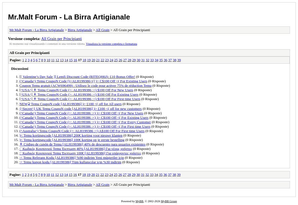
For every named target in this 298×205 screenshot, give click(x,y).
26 (120, 60)
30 (138, 60)
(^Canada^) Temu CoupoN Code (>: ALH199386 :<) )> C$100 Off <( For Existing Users (83, 117)
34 (156, 60)
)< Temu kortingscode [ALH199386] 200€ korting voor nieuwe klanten (71, 135)
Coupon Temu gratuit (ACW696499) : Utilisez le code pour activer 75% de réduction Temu (85, 85)
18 (84, 60)
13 (62, 60)
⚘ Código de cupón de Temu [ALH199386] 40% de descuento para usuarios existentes (82, 144)
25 (116, 60)
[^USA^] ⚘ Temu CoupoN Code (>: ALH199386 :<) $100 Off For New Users (76, 90)
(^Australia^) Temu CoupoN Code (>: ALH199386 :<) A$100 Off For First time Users (82, 131)
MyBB (139, 201)
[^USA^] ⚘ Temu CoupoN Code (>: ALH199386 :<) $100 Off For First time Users (79, 99)
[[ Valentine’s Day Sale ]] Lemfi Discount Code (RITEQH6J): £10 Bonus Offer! (77, 77)
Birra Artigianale (80, 30)
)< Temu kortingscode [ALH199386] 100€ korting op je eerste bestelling (71, 140)
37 (170, 60)
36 (165, 60)
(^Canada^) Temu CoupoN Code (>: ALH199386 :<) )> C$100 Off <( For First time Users (84, 126)
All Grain (102, 30)
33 (152, 60)
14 (66, 60)
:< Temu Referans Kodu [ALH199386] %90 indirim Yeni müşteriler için (71, 157)
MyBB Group (169, 201)
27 (125, 60)
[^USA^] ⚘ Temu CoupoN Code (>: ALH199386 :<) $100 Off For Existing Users (78, 94)
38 (174, 60)
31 (143, 60)
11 (53, 60)
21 (98, 60)
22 (102, 60)
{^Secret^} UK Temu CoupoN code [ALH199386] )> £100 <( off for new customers (80, 109)
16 (75, 60)
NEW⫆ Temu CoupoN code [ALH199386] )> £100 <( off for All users (70, 104)
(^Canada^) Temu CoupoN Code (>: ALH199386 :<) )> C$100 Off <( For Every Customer (85, 122)
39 (179, 60)
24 (111, 60)
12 (57, 60)
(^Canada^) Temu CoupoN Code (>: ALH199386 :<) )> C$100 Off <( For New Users (81, 113)
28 (129, 60)
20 (93, 60)
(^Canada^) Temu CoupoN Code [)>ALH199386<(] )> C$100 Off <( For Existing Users (83, 81)
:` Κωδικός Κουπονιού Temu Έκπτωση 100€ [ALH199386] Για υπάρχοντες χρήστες (80, 153)
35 (161, 60)
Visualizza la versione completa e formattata (111, 43)
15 (71, 60)
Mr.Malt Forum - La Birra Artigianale (69, 17)
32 (147, 60)
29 (134, 60)
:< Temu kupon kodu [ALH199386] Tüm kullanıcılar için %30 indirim (70, 162)
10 (48, 60)
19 (89, 60)
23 (107, 60)
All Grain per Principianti (61, 38)
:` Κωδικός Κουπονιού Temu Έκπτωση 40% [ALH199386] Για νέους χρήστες (75, 149)
